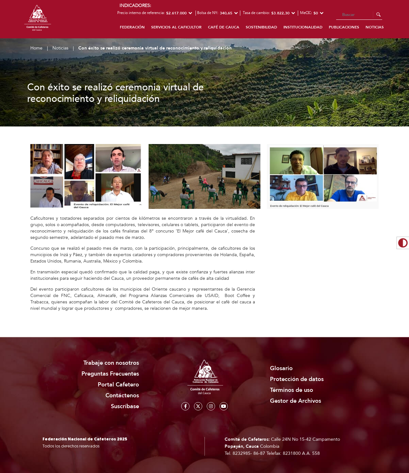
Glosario (281, 368)
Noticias (375, 27)
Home (36, 48)
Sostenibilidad (261, 27)
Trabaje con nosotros (111, 363)
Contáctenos (122, 396)
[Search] (359, 15)
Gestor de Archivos (295, 401)
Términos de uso (291, 390)
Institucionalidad (302, 27)
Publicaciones (344, 27)
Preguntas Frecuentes (110, 374)
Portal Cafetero (118, 385)
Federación (132, 27)
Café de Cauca (223, 27)
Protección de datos (297, 379)
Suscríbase (125, 406)
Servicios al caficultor (176, 27)
